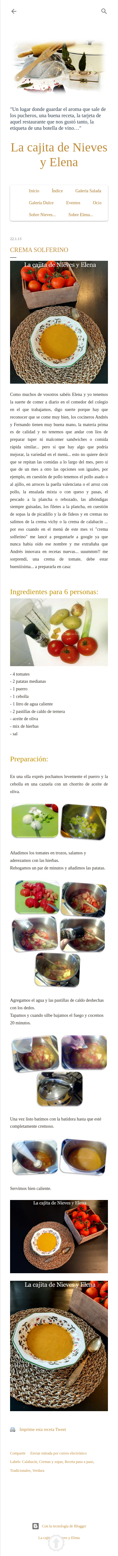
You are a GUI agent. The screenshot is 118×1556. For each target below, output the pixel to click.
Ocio (97, 202)
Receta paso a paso (79, 1462)
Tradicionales (20, 1470)
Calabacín (29, 1462)
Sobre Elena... (81, 214)
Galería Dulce (41, 202)
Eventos (73, 202)
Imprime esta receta (37, 1429)
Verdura (38, 1470)
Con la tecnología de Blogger (59, 1526)
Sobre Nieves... (42, 214)
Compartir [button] (17, 1453)
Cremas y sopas (51, 1462)
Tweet (60, 1429)
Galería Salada (88, 191)
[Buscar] (104, 10)
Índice (57, 191)
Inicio (34, 191)
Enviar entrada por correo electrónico (58, 1453)
